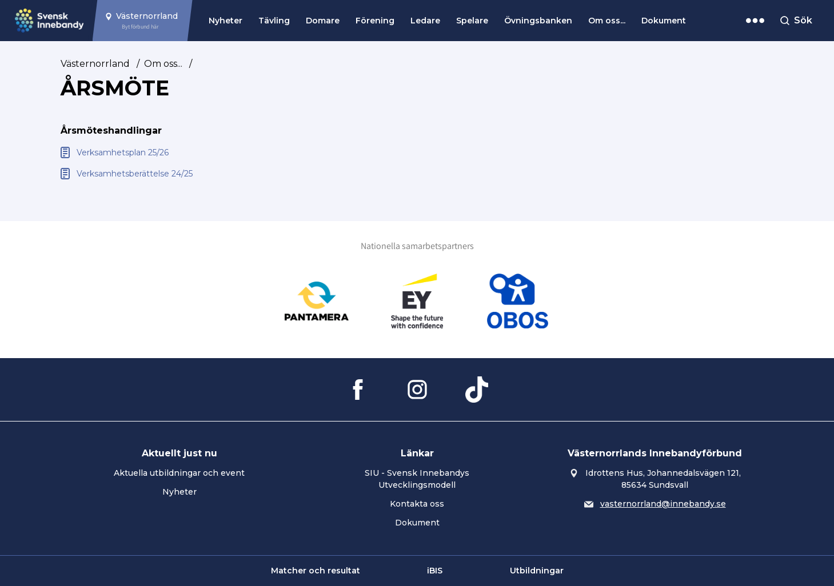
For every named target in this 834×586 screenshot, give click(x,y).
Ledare (425, 20)
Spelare (472, 20)
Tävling (274, 20)
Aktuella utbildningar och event (179, 473)
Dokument (663, 20)
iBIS (434, 570)
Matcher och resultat (315, 570)
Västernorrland (95, 63)
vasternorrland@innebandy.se (663, 504)
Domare (323, 20)
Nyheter (225, 20)
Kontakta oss (417, 504)
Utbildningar (537, 570)
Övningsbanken (538, 20)
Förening (375, 20)
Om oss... (606, 20)
